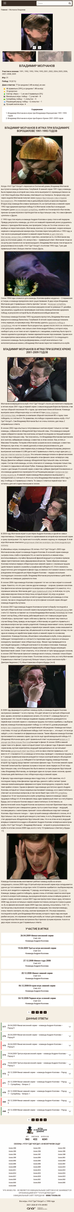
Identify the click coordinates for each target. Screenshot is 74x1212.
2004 (55, 71)
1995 (41, 71)
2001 (46, 71)
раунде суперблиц (58, 304)
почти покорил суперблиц (26, 209)
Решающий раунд (61, 610)
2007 (4, 74)
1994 (36, 71)
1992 (26, 71)
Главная (4, 10)
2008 (9, 74)
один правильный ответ (42, 591)
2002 (51, 71)
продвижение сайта (42, 1209)
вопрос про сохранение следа (14, 727)
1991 (21, 71)
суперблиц (62, 793)
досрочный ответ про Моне (23, 751)
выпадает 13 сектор (58, 890)
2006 (65, 71)
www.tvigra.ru (53, 1195)
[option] (37, 32)
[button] (34, 47)
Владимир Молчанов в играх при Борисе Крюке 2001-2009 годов (35, 118)
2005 (60, 71)
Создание (39, 1207)
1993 (31, 71)
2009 (14, 74)
